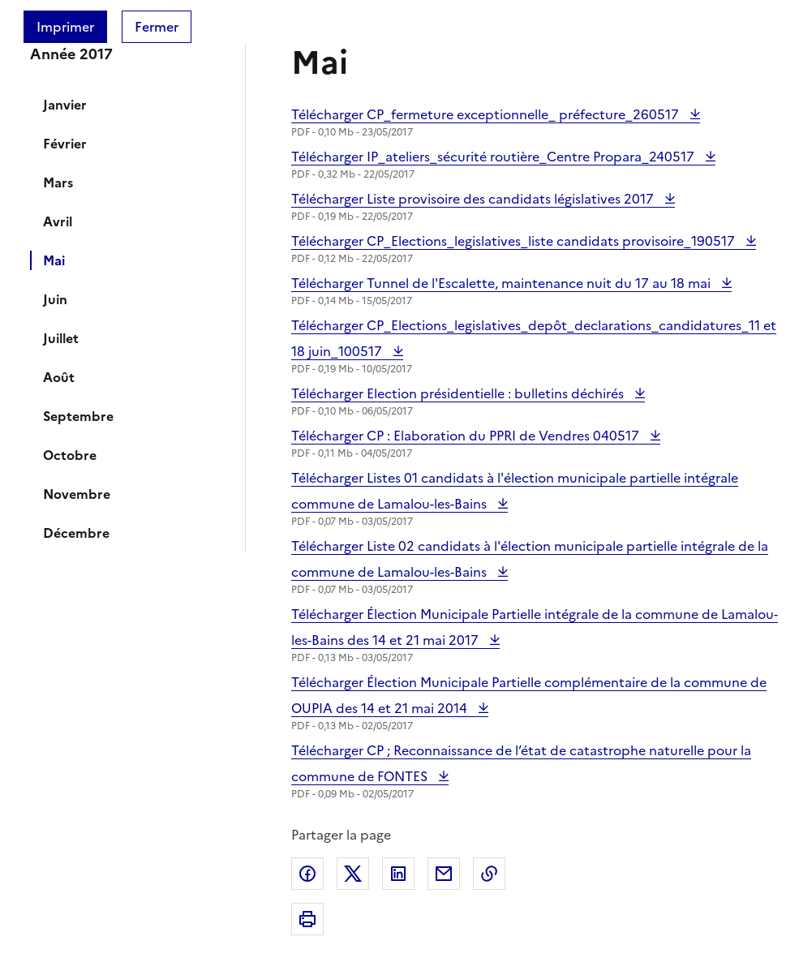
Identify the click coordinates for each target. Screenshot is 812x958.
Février (65, 143)
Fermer (156, 27)
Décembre (76, 533)
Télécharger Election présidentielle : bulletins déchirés (459, 393)
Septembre (78, 416)
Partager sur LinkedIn (398, 873)
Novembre (76, 494)
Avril (57, 221)
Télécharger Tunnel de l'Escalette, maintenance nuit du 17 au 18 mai (502, 283)
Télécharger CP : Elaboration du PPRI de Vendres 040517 (466, 435)
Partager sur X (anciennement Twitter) (353, 873)
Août (59, 377)
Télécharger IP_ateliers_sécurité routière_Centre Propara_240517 (494, 156)
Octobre (70, 455)
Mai (54, 260)
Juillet (61, 338)
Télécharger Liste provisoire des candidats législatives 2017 (474, 198)
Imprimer (65, 27)
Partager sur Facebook (307, 873)
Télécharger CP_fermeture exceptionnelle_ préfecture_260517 (486, 114)
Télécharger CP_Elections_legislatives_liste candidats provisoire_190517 (514, 241)
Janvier (65, 104)
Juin (55, 299)
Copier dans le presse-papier (489, 873)
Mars (58, 182)
